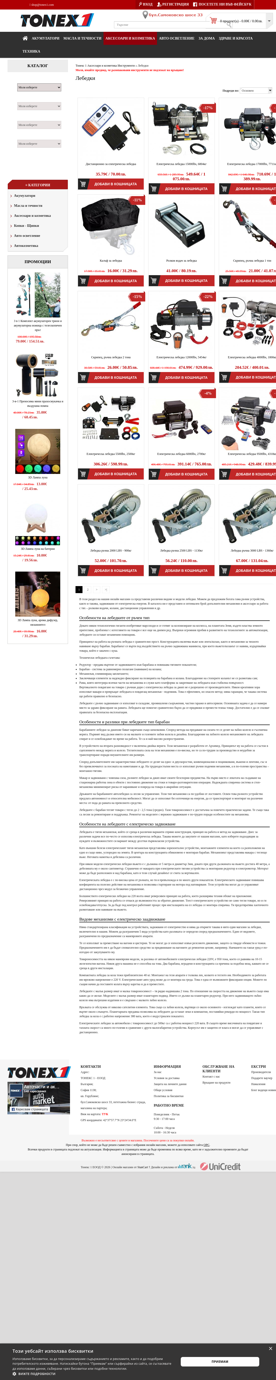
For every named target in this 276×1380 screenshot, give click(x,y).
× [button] (270, 1349)
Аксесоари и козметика (130, 38)
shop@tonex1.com (42, 5)
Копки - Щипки (24, 226)
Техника (31, 51)
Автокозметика (23, 246)
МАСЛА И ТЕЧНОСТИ (83, 38)
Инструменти (126, 65)
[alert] (138, 1361)
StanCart (143, 1167)
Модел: (24, 99)
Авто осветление (176, 38)
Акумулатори (46, 38)
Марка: (24, 81)
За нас (158, 1072)
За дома (206, 38)
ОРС (207, 1145)
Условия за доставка (167, 1078)
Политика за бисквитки (169, 1096)
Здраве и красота (236, 38)
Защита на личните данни (170, 1084)
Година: (25, 137)
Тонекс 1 (81, 65)
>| (106, 589)
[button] (93, 1373)
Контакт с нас (211, 1076)
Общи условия (163, 1090)
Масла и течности (25, 206)
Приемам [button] (220, 1361)
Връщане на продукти (216, 1082)
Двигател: (27, 118)
